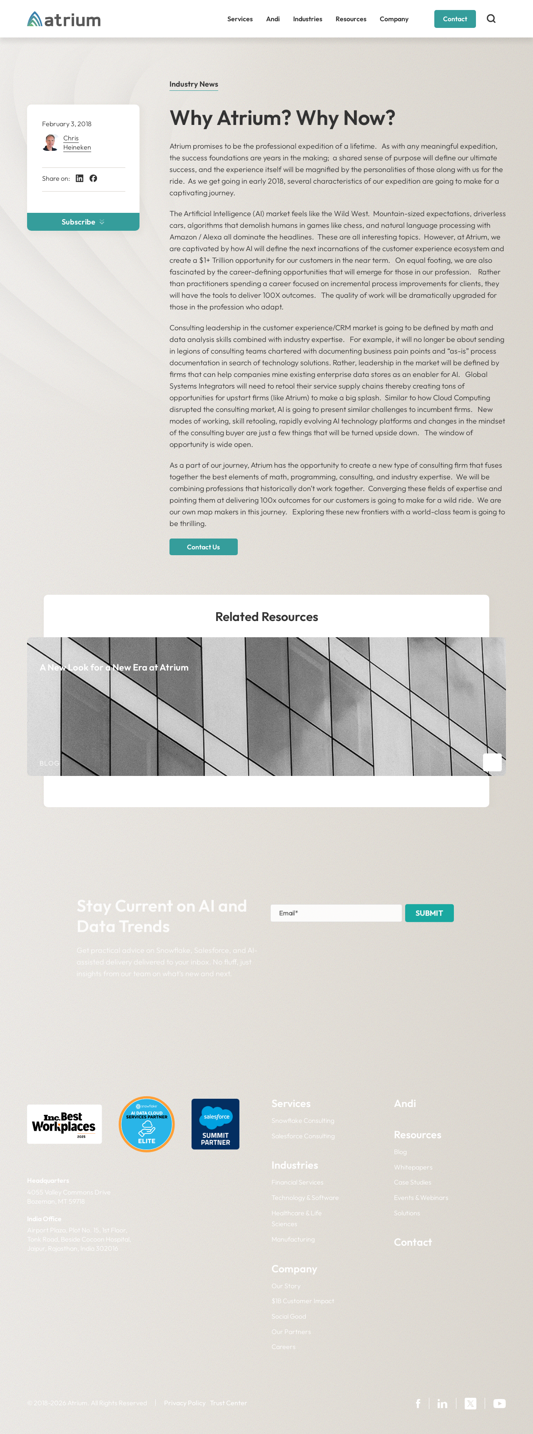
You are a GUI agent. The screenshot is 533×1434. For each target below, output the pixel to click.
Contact (455, 19)
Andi (273, 19)
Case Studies (412, 1182)
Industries (307, 19)
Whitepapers (413, 1167)
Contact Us (203, 547)
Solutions (407, 1213)
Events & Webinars (421, 1197)
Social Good (288, 1316)
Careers (283, 1346)
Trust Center (228, 1403)
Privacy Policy (185, 1403)
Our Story (286, 1286)
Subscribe (83, 222)
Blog (400, 1151)
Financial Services (297, 1182)
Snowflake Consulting (302, 1120)
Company (394, 19)
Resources (351, 19)
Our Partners (291, 1331)
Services (240, 19)
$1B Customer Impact (302, 1301)
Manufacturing (293, 1239)
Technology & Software (305, 1197)
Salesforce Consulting (303, 1136)
